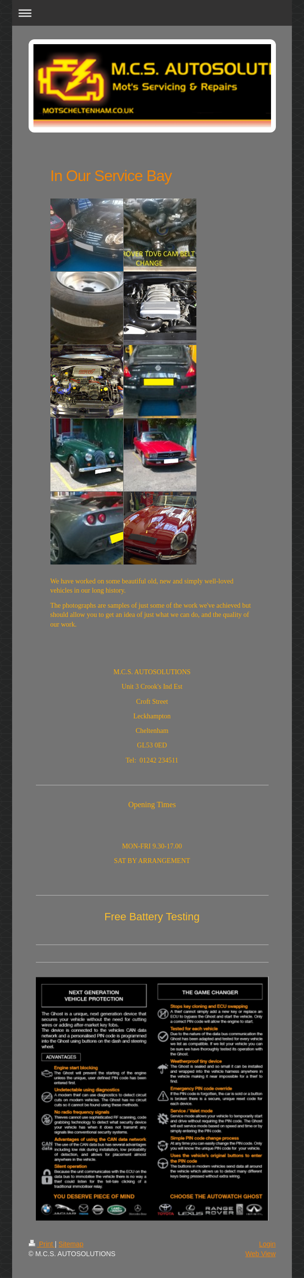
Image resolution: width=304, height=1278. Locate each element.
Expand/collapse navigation (152, 12)
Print (42, 1244)
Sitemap (71, 1244)
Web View (260, 1254)
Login (267, 1244)
